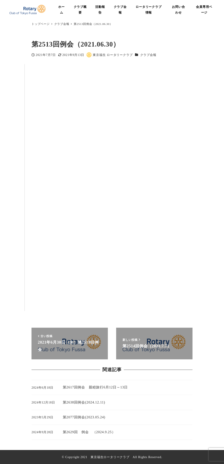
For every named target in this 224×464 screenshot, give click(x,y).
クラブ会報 (148, 55)
